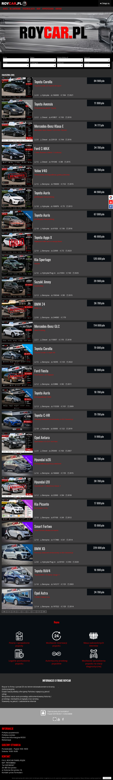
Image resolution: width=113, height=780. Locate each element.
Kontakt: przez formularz (12, 772)
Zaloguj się (104, 3)
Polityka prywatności (10, 732)
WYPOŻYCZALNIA (48, 8)
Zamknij (107, 778)
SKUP (38, 8)
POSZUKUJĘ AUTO (29, 8)
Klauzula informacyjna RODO (14, 737)
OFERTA (5, 8)
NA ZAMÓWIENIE (15, 8)
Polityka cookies (8, 735)
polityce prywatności (96, 778)
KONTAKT (59, 8)
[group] (56, 33)
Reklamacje (6, 740)
